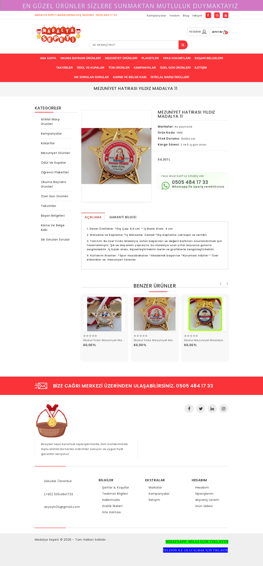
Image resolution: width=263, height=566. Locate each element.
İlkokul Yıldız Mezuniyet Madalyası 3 (109, 340)
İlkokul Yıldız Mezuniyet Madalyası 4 (160, 340)
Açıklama (93, 217)
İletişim (197, 15)
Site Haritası (111, 512)
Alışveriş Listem (207, 500)
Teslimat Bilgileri (115, 494)
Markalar (155, 487)
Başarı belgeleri (209, 58)
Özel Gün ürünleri (175, 67)
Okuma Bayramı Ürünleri (53, 184)
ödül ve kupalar (90, 67)
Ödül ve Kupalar (53, 163)
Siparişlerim (204, 494)
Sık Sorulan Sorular (91, 77)
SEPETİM (219, 32)
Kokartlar (48, 143)
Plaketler (150, 58)
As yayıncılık (183, 126)
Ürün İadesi (204, 506)
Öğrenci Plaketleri (55, 172)
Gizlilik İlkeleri (112, 506)
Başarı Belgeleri (53, 216)
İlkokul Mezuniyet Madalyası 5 (206, 340)
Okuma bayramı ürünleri (80, 58)
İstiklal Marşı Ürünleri (50, 121)
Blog (186, 15)
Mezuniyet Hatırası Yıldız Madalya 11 (136, 88)
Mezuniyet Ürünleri (121, 58)
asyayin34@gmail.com (62, 507)
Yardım (174, 15)
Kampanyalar (156, 15)
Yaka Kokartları (177, 58)
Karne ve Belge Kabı (129, 77)
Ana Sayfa (48, 58)
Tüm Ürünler (119, 67)
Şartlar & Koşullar (115, 487)
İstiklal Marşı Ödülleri (170, 77)
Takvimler (64, 67)
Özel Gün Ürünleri (55, 196)
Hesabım (202, 487)
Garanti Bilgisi (123, 217)
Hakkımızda (111, 500)
